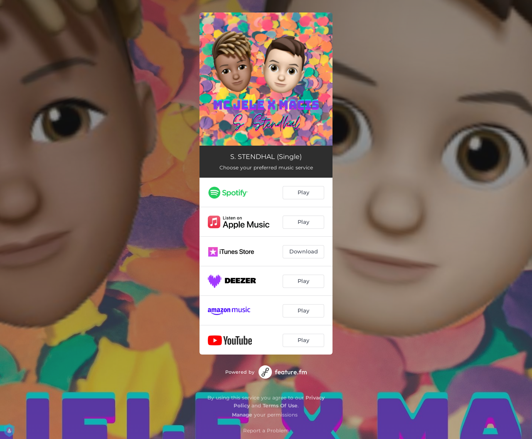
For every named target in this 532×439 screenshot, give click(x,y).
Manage (242, 415)
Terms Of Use (280, 405)
